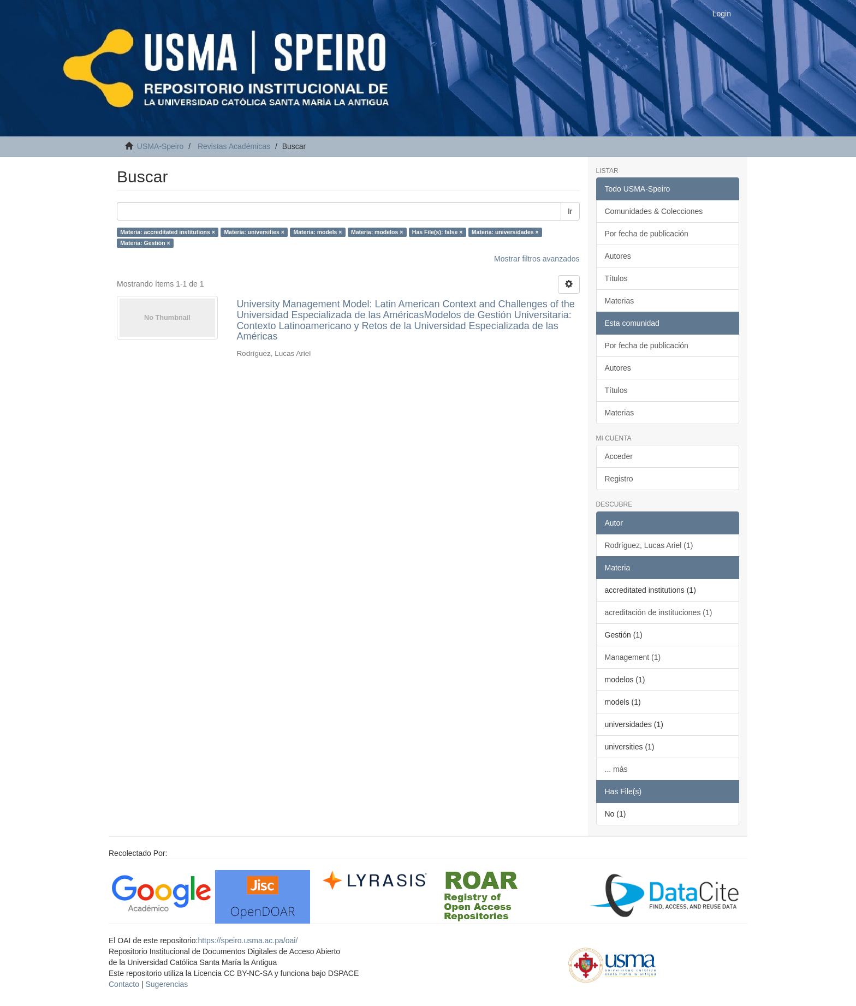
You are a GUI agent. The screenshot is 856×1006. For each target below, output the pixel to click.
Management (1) (633, 657)
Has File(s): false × (437, 232)
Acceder (619, 456)
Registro (619, 478)
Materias (619, 300)
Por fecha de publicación (646, 233)
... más (616, 769)
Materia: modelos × (377, 232)
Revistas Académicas (234, 146)
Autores (618, 256)
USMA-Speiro (160, 146)
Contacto (124, 984)
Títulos (616, 278)
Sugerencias (166, 984)
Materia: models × (317, 232)
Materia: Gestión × (145, 243)
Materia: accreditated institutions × (167, 232)
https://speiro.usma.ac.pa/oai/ (248, 940)
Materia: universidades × (505, 232)
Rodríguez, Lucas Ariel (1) (649, 545)
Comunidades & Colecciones (654, 211)
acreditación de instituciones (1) (658, 612)
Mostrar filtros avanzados (536, 258)
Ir (570, 211)
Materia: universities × (254, 232)
